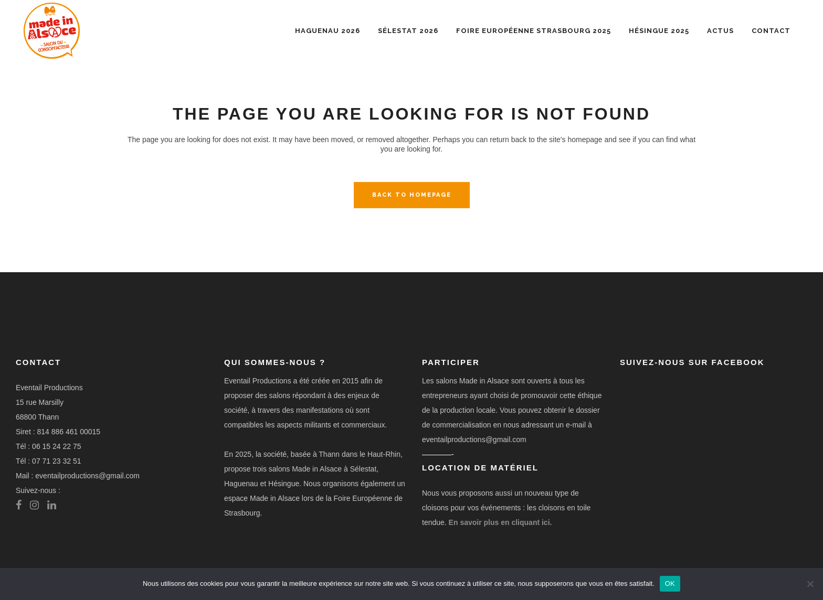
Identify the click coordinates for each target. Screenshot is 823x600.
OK (670, 583)
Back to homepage (411, 194)
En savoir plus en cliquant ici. (500, 522)
